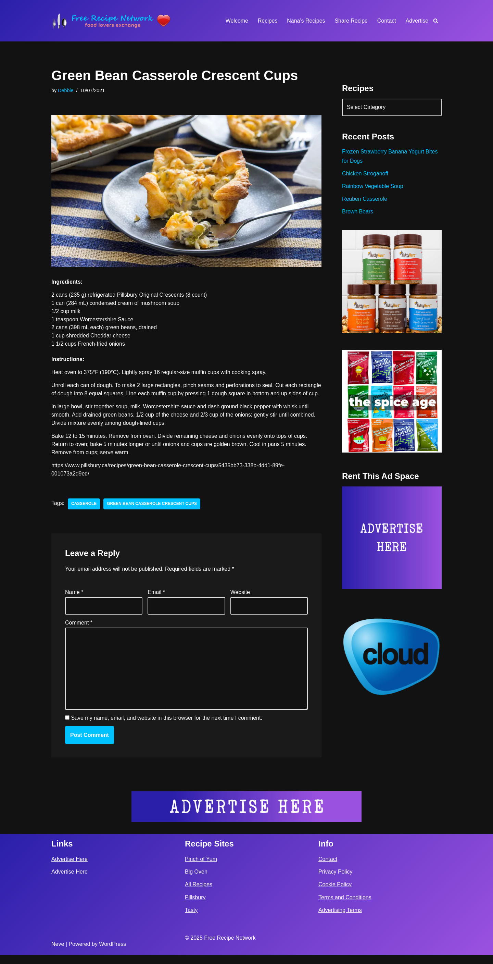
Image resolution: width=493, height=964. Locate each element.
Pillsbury (195, 907)
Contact (386, 21)
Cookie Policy (335, 894)
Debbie (66, 90)
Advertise (416, 21)
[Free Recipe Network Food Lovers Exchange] (111, 20)
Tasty (191, 919)
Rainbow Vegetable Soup (373, 187)
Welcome (236, 21)
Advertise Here (69, 868)
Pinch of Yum (201, 868)
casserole (84, 513)
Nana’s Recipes (305, 21)
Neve (57, 953)
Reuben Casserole (365, 199)
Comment (78, 632)
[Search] (435, 20)
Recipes (267, 21)
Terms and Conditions (344, 907)
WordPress (112, 953)
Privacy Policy (335, 881)
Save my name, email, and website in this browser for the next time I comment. (166, 727)
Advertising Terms (340, 919)
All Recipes (198, 894)
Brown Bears (358, 212)
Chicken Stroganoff (365, 174)
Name (74, 601)
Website (240, 601)
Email (156, 601)
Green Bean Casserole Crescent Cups (152, 513)
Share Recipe (350, 21)
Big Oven (196, 881)
